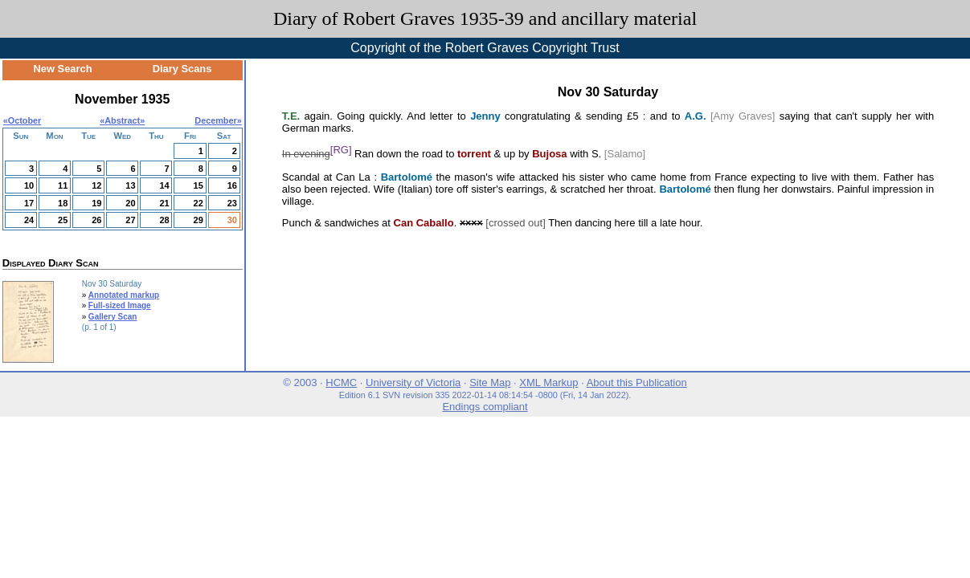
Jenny (485, 116)
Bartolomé (406, 177)
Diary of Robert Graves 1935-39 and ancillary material (485, 18)
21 (164, 203)
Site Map (489, 383)
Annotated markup (123, 295)
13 (130, 185)
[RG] (341, 150)
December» (217, 120)
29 (198, 220)
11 (63, 185)
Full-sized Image (119, 305)
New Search (63, 69)
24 (29, 220)
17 (29, 203)
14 (164, 185)
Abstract (122, 120)
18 (63, 203)
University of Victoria (413, 383)
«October (22, 120)
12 (96, 185)
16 (232, 185)
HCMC (341, 383)
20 (130, 203)
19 (96, 203)
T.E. (291, 116)
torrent (474, 155)
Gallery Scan (112, 316)
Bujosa (549, 155)
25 (63, 220)
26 (96, 220)
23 (232, 203)
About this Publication (637, 383)
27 (130, 220)
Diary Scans (182, 69)
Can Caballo (424, 223)
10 (29, 185)
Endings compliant (484, 407)
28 (164, 220)
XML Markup (548, 383)
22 (198, 203)
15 (198, 185)
